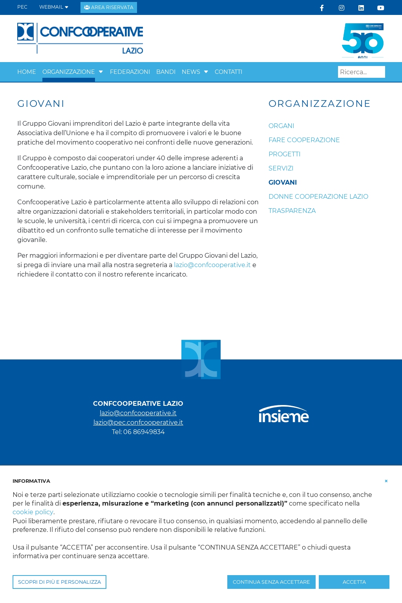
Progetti (285, 154)
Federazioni (130, 71)
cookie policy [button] (33, 512)
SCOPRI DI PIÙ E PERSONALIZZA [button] (59, 582)
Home (26, 71)
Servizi (281, 168)
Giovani (283, 182)
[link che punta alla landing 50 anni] (363, 38)
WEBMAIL (54, 7)
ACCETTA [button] (354, 582)
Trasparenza (292, 210)
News (191, 71)
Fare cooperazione (304, 140)
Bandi (165, 71)
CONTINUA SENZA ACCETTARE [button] (271, 582)
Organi (281, 126)
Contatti (228, 71)
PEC (22, 7)
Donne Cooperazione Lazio (318, 196)
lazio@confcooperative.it (212, 265)
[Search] (361, 72)
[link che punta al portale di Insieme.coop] (284, 410)
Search (379, 72)
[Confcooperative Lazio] (80, 38)
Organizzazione (68, 71)
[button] (101, 71)
